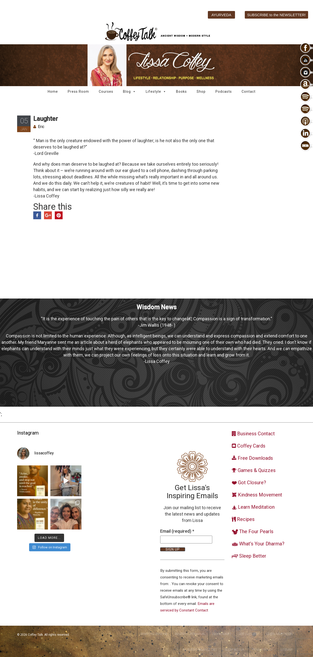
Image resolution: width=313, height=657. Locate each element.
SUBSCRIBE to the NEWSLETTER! (276, 15)
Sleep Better (234, 649)
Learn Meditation (279, 634)
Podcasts (223, 91)
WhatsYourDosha (154, 634)
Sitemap (286, 649)
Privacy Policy (262, 649)
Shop (201, 91)
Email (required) (177, 531)
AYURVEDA (221, 15)
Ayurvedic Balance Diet (199, 649)
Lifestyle (156, 91)
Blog (129, 91)
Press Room (78, 91)
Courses (106, 91)
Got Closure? (249, 634)
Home (53, 91)
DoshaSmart (221, 634)
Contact (249, 91)
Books (181, 91)
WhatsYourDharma (189, 634)
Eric (41, 126)
